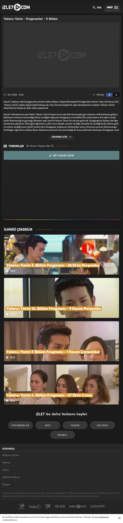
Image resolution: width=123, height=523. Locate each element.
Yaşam (75, 425)
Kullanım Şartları (11, 455)
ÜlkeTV (60, 506)
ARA (97, 7)
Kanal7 (21, 506)
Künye (5, 469)
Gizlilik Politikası (11, 477)
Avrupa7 (48, 506)
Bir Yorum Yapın (61, 155)
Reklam (6, 462)
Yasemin (97, 506)
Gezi (48, 425)
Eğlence (102, 425)
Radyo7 (35, 506)
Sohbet (62, 434)
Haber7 (77, 506)
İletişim (6, 484)
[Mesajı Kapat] (119, 518)
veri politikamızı (102, 517)
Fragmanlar (20, 425)
